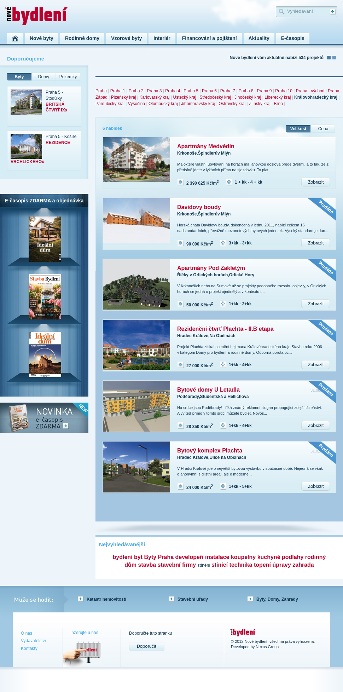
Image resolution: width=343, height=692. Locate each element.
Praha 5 (191, 90)
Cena (323, 128)
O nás (26, 633)
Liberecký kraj (277, 97)
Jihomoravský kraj (198, 103)
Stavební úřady (193, 599)
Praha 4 (172, 90)
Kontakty (29, 648)
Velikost (298, 128)
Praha (101, 90)
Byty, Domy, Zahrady (277, 599)
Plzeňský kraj (123, 97)
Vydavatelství (33, 640)
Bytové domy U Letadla (208, 390)
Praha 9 (264, 90)
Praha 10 (283, 90)
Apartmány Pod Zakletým (211, 268)
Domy (43, 76)
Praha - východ (310, 90)
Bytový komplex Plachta (209, 451)
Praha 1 (117, 90)
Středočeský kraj (215, 97)
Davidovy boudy (199, 207)
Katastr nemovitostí (106, 599)
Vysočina (136, 103)
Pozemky (68, 76)
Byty (19, 76)
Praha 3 (154, 90)
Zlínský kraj (260, 103)
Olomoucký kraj (163, 103)
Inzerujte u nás (84, 632)
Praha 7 (227, 90)
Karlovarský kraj (154, 97)
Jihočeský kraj (247, 97)
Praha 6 (209, 90)
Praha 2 (136, 90)
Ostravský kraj (232, 103)
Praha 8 (246, 90)
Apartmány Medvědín (205, 146)
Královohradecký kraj (315, 97)
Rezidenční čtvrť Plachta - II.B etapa (225, 329)
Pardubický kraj (109, 103)
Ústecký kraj (184, 97)
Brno (278, 103)
